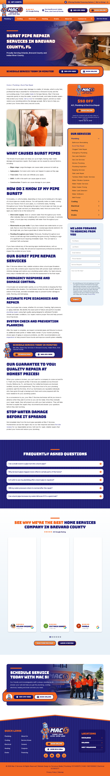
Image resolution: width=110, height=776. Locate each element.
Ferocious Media (57, 766)
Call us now (28, 99)
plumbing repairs (12, 312)
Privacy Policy (91, 294)
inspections (10, 337)
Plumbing (16, 85)
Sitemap (61, 772)
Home (9, 85)
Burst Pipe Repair (27, 85)
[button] (91, 18)
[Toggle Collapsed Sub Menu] (85, 138)
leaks (32, 94)
